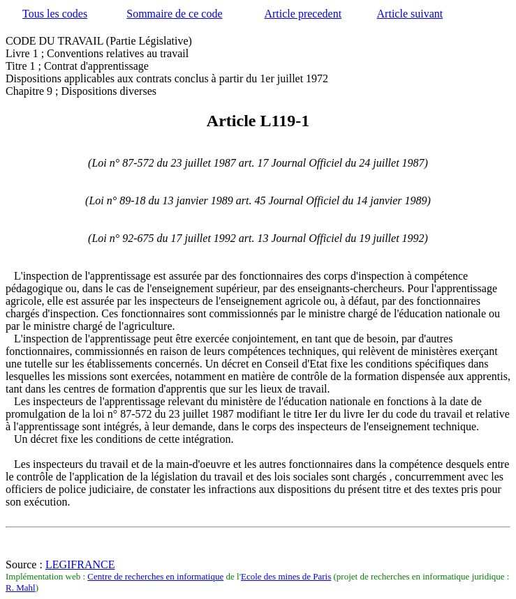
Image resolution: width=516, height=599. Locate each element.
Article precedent (302, 14)
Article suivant (410, 14)
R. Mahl (21, 587)
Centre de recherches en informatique (155, 576)
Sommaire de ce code (174, 14)
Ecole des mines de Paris (286, 576)
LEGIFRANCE (80, 564)
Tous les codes (54, 14)
